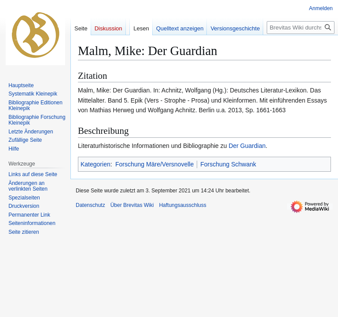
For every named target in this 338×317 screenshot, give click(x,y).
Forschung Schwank (228, 164)
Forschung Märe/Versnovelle (154, 164)
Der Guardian (246, 145)
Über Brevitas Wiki (132, 205)
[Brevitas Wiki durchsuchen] (300, 27)
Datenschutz (90, 205)
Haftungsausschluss (182, 205)
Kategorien (95, 164)
